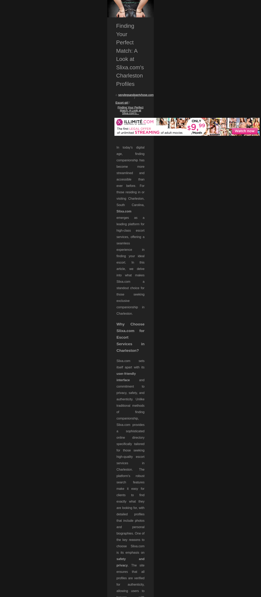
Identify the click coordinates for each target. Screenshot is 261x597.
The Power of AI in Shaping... (213, 250)
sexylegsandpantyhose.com (32, 131)
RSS (95, 592)
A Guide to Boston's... (209, 304)
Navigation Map (205, 103)
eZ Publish (106, 592)
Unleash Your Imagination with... (215, 268)
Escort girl (60, 131)
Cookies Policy (82, 592)
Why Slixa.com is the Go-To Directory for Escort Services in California (47, 551)
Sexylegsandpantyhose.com (36, 592)
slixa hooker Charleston (156, 458)
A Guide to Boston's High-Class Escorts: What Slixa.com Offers (78, 580)
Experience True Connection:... (215, 259)
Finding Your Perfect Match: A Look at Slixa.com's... (102, 131)
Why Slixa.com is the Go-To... (214, 295)
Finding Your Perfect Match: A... (215, 286)
